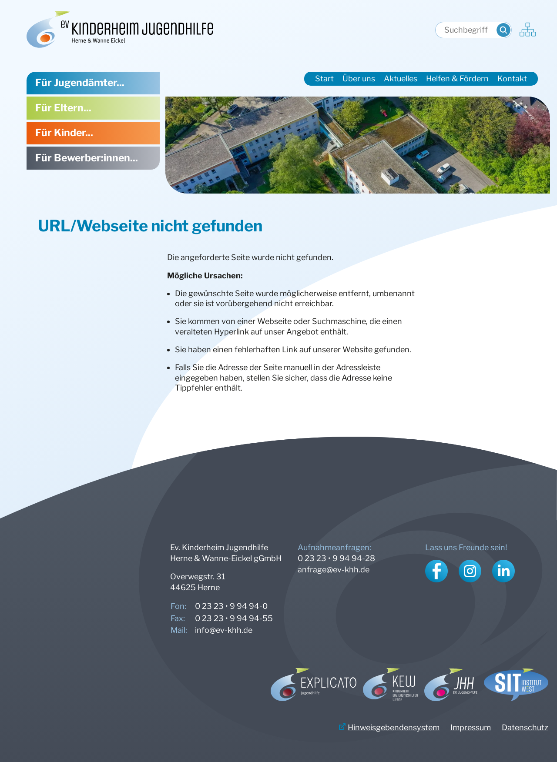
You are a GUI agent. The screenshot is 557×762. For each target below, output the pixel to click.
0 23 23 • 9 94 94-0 (231, 606)
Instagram (470, 571)
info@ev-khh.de (223, 630)
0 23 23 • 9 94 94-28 (336, 558)
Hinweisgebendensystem (394, 727)
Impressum (470, 727)
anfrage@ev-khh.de (333, 569)
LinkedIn (503, 571)
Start (324, 78)
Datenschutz (525, 727)
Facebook (436, 571)
